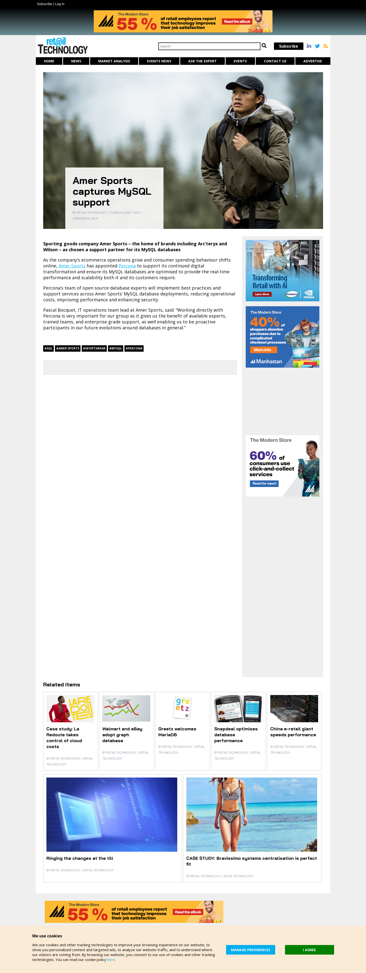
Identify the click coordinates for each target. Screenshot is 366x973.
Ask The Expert (202, 61)
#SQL (48, 348)
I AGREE (309, 949)
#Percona (134, 348)
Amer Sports (72, 266)
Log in (59, 4)
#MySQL (115, 348)
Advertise (312, 61)
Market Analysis (114, 61)
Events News (159, 61)
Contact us (275, 61)
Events (240, 61)
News (76, 61)
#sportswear (94, 348)
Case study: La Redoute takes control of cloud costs (64, 737)
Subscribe (44, 4)
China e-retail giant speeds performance (293, 731)
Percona (127, 266)
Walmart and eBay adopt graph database (122, 734)
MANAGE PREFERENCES (250, 949)
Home (49, 61)
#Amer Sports (67, 348)
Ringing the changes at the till (79, 858)
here (111, 959)
